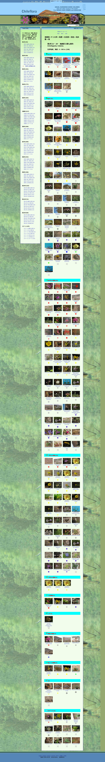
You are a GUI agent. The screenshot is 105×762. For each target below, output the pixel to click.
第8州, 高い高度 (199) (29, 160)
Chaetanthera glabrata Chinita (48, 489)
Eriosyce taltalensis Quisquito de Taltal (49, 721)
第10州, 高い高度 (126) (29, 189)
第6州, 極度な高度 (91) (29, 128)
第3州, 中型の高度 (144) (29, 74)
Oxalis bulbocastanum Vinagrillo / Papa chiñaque (67, 362)
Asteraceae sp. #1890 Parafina (49, 190)
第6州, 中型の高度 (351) (29, 132)
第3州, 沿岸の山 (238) (29, 78)
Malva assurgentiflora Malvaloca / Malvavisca (75, 108)
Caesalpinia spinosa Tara (49, 78)
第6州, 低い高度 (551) (29, 133)
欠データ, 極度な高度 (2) (29, 228)
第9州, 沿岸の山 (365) (29, 181)
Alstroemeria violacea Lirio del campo (67, 290)
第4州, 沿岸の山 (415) (29, 93)
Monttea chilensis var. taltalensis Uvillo (58, 239)
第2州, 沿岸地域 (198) (30, 66)
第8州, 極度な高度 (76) (29, 159)
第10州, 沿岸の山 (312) (29, 194)
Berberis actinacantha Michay (67, 156)
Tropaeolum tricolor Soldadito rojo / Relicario (58, 325)
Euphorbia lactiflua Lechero (49, 132)
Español (44, 755)
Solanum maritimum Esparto (58, 250)
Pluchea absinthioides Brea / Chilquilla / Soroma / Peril (58, 121)
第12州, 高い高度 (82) (29, 216)
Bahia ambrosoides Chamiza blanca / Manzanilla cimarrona (49, 227)
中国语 (61, 755)
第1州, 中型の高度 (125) (29, 47)
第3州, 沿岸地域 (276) (29, 79)
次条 (66, 33)
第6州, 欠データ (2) (28, 138)
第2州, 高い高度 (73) (28, 59)
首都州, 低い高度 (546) (29, 118)
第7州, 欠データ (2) (28, 154)
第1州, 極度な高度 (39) (29, 44)
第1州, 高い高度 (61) (28, 45)
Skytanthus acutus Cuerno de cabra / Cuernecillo (58, 157)
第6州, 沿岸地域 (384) (29, 137)
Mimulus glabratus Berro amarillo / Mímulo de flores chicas (57, 362)
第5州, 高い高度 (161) (29, 101)
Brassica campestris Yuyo (49, 477)
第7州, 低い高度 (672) (29, 149)
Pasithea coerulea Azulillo (49, 436)
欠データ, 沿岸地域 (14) (29, 236)
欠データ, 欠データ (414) (29, 238)
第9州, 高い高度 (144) (29, 176)
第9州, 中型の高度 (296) (29, 177)
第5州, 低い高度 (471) (29, 105)
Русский (53, 755)
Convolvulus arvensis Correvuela (67, 386)
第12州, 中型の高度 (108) (29, 218)
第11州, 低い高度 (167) (29, 206)
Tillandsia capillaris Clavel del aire (67, 411)
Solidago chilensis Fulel (67, 448)
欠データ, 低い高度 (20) (29, 233)
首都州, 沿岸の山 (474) (29, 120)
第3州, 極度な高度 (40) (29, 71)
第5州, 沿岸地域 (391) (29, 108)
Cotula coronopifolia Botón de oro (58, 373)
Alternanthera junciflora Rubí (66, 120)
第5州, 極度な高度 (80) (29, 100)
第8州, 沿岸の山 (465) (29, 165)
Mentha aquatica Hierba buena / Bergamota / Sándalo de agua (76, 374)
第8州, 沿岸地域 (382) (29, 167)
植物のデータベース (62, 31)
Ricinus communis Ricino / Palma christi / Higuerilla (76, 65)
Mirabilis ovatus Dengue (76, 312)
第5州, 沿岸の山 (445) (29, 106)
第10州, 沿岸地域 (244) (29, 196)
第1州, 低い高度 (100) (29, 49)
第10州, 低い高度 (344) (29, 192)
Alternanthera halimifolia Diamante (67, 227)
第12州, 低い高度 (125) (29, 220)
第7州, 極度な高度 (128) (29, 143)
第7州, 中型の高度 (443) (29, 147)
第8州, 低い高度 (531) (29, 164)
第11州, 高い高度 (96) (29, 203)
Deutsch (48, 755)
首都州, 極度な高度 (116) (29, 113)
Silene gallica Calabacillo (58, 536)
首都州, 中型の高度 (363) (29, 116)
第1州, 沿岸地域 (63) (28, 52)
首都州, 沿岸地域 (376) (29, 121)
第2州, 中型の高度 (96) (29, 61)
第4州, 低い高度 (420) (29, 91)
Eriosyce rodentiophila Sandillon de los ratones (58, 65)
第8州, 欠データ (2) (28, 169)
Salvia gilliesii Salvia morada (67, 250)
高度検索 (82, 25)
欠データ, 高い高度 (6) (29, 230)
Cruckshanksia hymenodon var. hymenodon (58, 349)
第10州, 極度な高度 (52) (29, 187)
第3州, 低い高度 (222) (29, 76)
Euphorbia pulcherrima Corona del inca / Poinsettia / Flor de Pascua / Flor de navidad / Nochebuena (66, 66)
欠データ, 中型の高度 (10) (29, 231)
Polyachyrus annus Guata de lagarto (76, 559)
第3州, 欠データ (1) (28, 81)
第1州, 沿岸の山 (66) (28, 50)
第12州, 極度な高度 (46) (29, 214)
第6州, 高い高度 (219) (29, 130)
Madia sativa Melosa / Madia (76, 489)
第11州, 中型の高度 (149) (29, 204)
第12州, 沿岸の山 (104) (29, 221)
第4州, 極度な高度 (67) (29, 86)
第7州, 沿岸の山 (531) (29, 150)
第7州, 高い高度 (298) (29, 145)
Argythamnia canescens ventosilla (76, 721)
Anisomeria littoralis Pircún (49, 179)
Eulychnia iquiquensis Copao (67, 90)
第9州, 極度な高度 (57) (29, 174)
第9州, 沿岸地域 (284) (29, 182)
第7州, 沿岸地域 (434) (29, 152)
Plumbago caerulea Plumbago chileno (49, 250)
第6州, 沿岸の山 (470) (29, 135)
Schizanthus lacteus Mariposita (76, 524)
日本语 (65, 755)
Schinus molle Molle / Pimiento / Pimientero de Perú (58, 91)
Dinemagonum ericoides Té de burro (49, 144)
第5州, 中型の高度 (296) (29, 103)
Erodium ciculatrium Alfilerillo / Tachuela (67, 465)
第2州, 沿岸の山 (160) (29, 64)
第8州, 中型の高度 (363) (29, 162)
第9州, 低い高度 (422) (29, 179)
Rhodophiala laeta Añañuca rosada (76, 324)
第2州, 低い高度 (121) (29, 62)
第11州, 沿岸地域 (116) (29, 209)
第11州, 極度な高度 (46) (29, 201)
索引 (62, 33)
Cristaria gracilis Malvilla (76, 301)
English (40, 755)
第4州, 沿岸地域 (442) (29, 94)
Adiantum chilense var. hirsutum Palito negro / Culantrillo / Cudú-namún (48, 625)
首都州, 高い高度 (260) (29, 115)
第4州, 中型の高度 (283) (29, 89)
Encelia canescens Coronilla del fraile (67, 348)
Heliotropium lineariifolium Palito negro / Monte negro (58, 144)
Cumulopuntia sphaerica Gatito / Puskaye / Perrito (49, 691)
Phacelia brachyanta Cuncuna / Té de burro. (57, 436)
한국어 (57, 755)
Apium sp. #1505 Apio (67, 721)
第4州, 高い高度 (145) (29, 88)
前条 (58, 33)
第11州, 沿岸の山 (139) (29, 208)
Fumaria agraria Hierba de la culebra (76, 513)
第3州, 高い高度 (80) (28, 72)
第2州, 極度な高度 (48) (29, 57)
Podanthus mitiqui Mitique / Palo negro (67, 168)
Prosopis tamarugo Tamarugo (49, 90)
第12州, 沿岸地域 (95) (29, 223)
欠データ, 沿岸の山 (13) (29, 235)
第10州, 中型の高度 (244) (29, 191)
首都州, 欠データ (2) (28, 123)
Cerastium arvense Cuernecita (58, 386)
